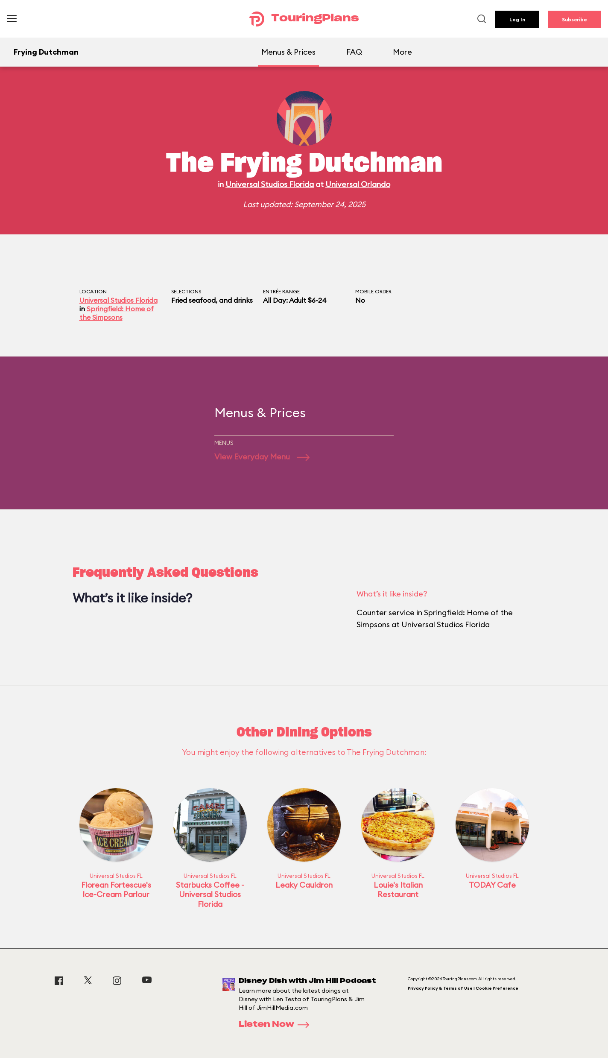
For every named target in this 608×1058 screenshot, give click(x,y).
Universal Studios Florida (269, 184)
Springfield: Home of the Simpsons (116, 312)
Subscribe (574, 19)
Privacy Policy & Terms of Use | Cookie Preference (463, 988)
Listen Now (277, 1025)
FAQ (354, 52)
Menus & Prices (288, 52)
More (402, 52)
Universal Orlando (357, 184)
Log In (517, 19)
